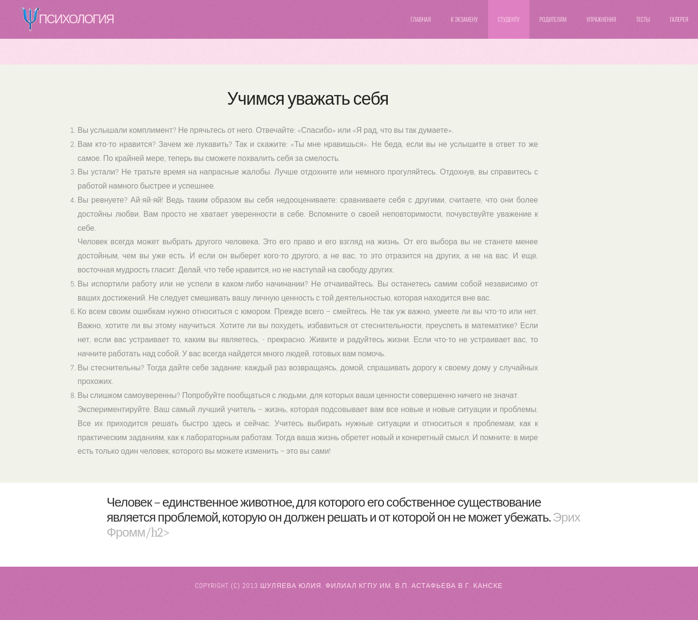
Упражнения (601, 19)
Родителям (553, 19)
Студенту (509, 19)
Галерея (679, 19)
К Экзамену (464, 19)
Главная (421, 19)
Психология (76, 19)
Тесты (643, 19)
